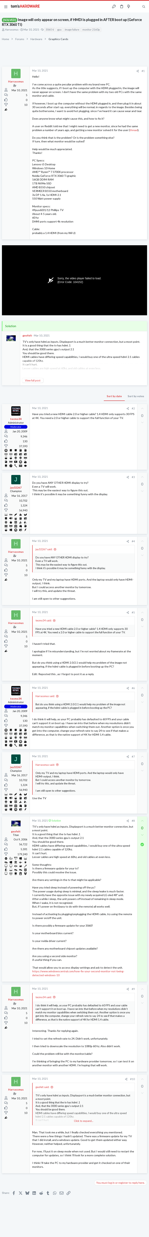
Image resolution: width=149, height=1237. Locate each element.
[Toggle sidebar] (136, 6)
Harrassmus (11, 29)
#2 (133, 408)
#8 (133, 820)
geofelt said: (42, 1087)
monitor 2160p (91, 29)
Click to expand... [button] (83, 1120)
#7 (133, 756)
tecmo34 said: (44, 620)
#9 (133, 989)
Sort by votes (136, 396)
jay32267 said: (44, 549)
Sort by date (114, 396)
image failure (72, 29)
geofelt (27, 335)
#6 (133, 688)
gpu (59, 29)
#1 (143, 71)
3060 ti (50, 29)
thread (134, 130)
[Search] (143, 6)
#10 (132, 1079)
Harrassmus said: (45, 696)
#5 (133, 612)
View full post (32, 380)
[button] (6, 6)
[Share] (137, 71)
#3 (133, 477)
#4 (133, 541)
